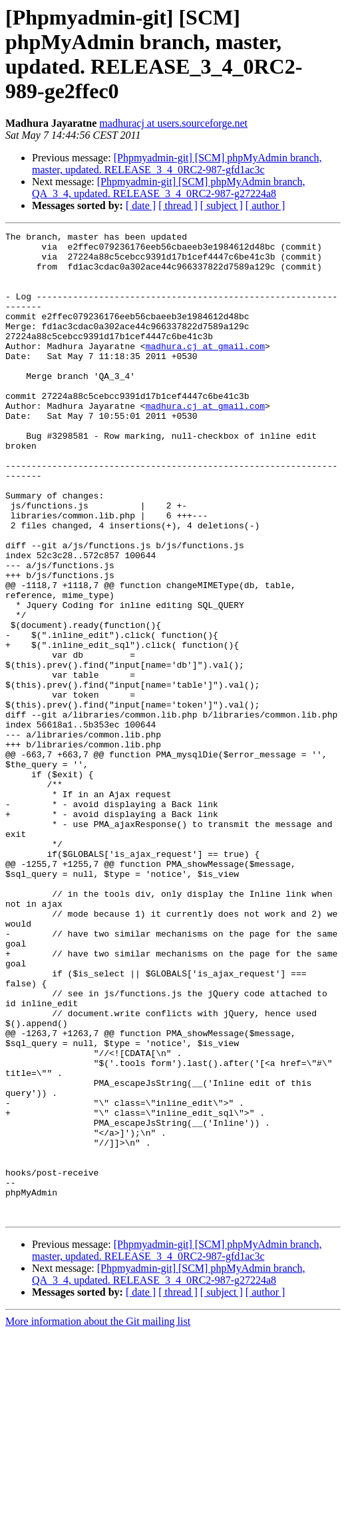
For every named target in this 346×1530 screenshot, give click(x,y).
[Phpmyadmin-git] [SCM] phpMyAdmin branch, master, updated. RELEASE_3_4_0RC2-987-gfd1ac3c (177, 163)
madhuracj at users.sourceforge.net (173, 123)
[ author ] (265, 205)
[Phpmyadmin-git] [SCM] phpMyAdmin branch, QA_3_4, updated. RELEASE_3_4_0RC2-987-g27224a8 (168, 187)
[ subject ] (221, 205)
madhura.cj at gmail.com (205, 370)
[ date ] (141, 205)
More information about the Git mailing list (97, 1518)
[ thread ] (178, 205)
